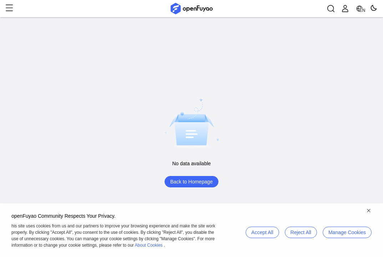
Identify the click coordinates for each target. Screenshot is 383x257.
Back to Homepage (191, 182)
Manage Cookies (347, 232)
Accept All (262, 232)
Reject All (301, 232)
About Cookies (149, 245)
